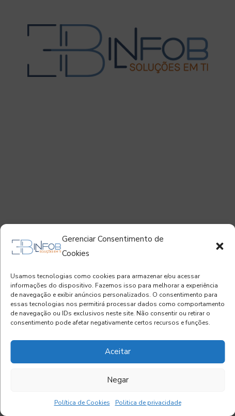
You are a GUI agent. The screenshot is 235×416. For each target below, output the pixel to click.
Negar (118, 380)
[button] (219, 246)
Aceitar (118, 351)
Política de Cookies (82, 402)
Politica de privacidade (148, 402)
